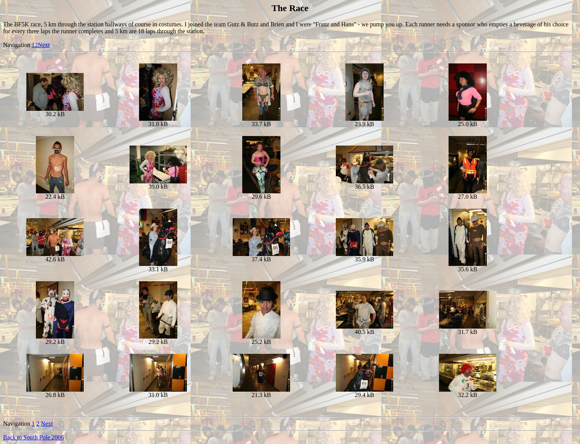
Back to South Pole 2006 (33, 437)
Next (44, 45)
